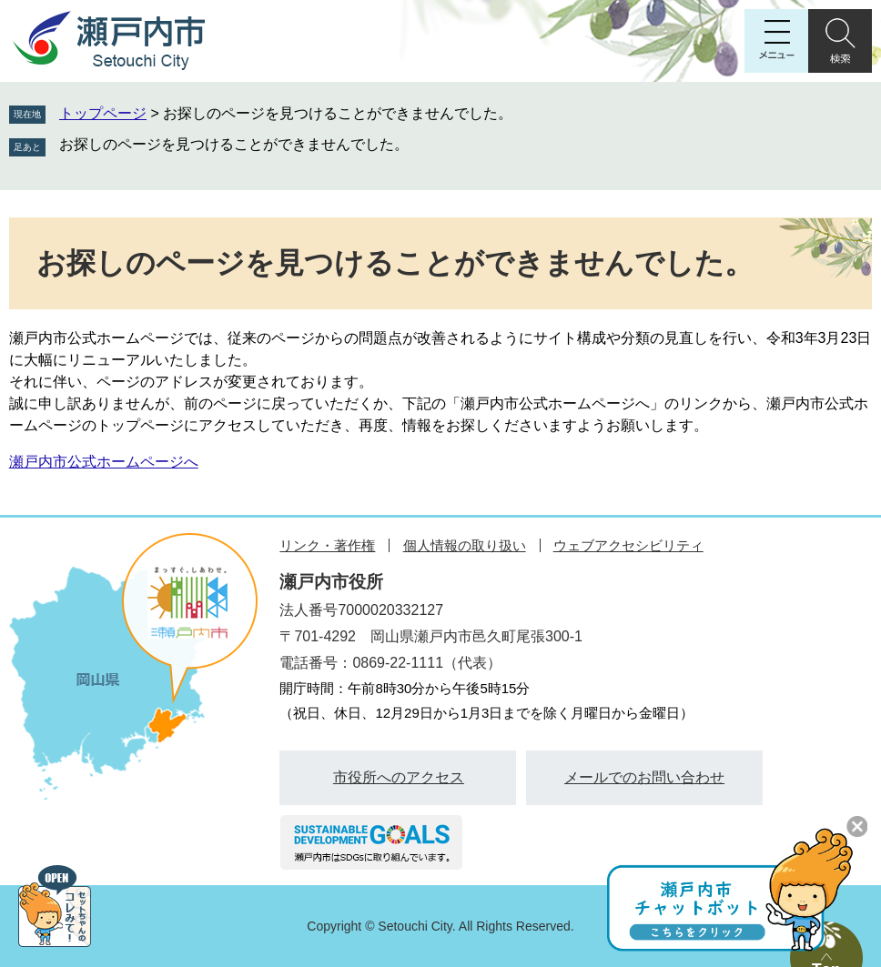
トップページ (103, 113)
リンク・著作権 (327, 545)
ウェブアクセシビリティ (628, 545)
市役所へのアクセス (398, 777)
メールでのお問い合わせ (644, 777)
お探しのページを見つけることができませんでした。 (234, 144)
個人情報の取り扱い (464, 545)
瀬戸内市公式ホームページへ (103, 461)
